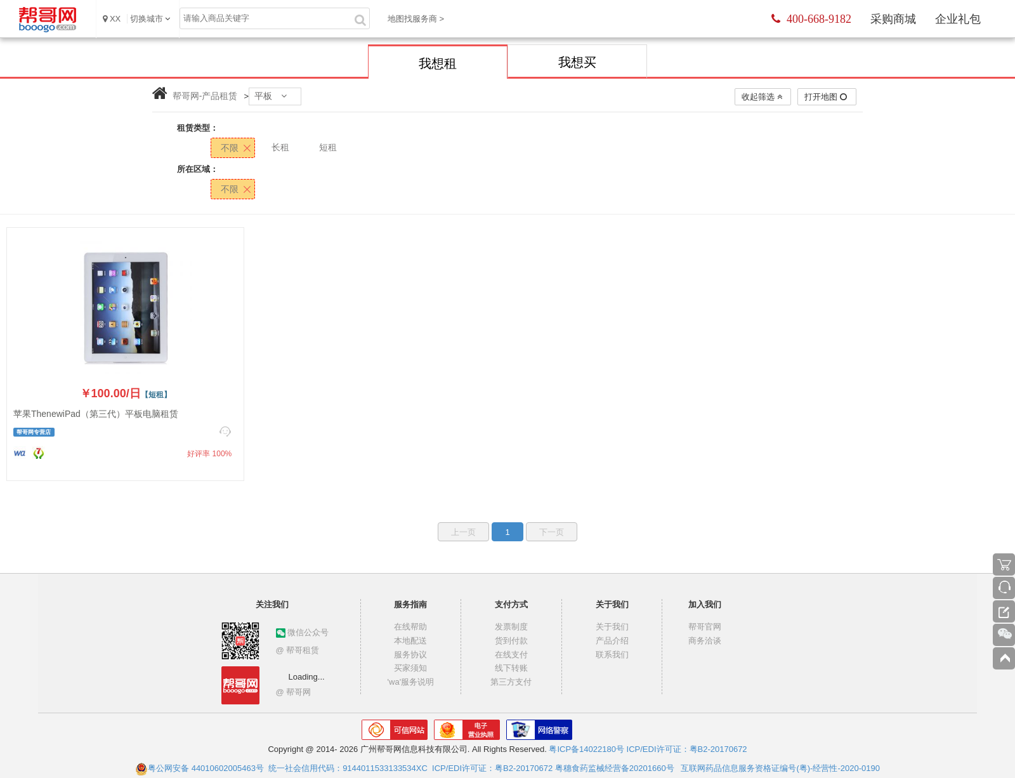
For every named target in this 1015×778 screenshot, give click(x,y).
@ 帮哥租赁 (298, 650)
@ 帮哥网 (293, 692)
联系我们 (612, 654)
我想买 (577, 62)
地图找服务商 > (416, 18)
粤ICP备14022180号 (586, 749)
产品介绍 (612, 640)
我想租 (438, 63)
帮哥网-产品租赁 (205, 96)
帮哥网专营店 (33, 432)
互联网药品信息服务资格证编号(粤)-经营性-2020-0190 (780, 768)
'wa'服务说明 (411, 682)
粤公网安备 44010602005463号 (199, 768)
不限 (230, 148)
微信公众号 (302, 632)
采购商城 (893, 19)
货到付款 (511, 640)
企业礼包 (958, 19)
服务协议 (410, 654)
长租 (280, 147)
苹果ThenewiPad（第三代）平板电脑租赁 (95, 414)
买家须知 (410, 668)
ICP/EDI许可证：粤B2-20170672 (687, 749)
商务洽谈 (704, 640)
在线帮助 (410, 626)
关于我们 (612, 626)
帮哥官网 (704, 626)
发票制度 (511, 626)
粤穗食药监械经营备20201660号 (614, 768)
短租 (328, 147)
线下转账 (511, 668)
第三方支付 (511, 682)
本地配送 (410, 640)
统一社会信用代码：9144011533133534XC (348, 768)
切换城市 (146, 18)
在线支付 (511, 654)
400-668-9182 (811, 19)
